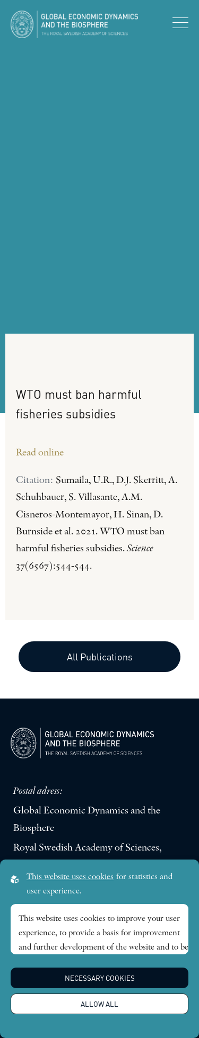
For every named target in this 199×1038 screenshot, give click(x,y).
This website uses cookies (70, 877)
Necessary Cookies (100, 977)
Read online (40, 453)
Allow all (99, 1003)
